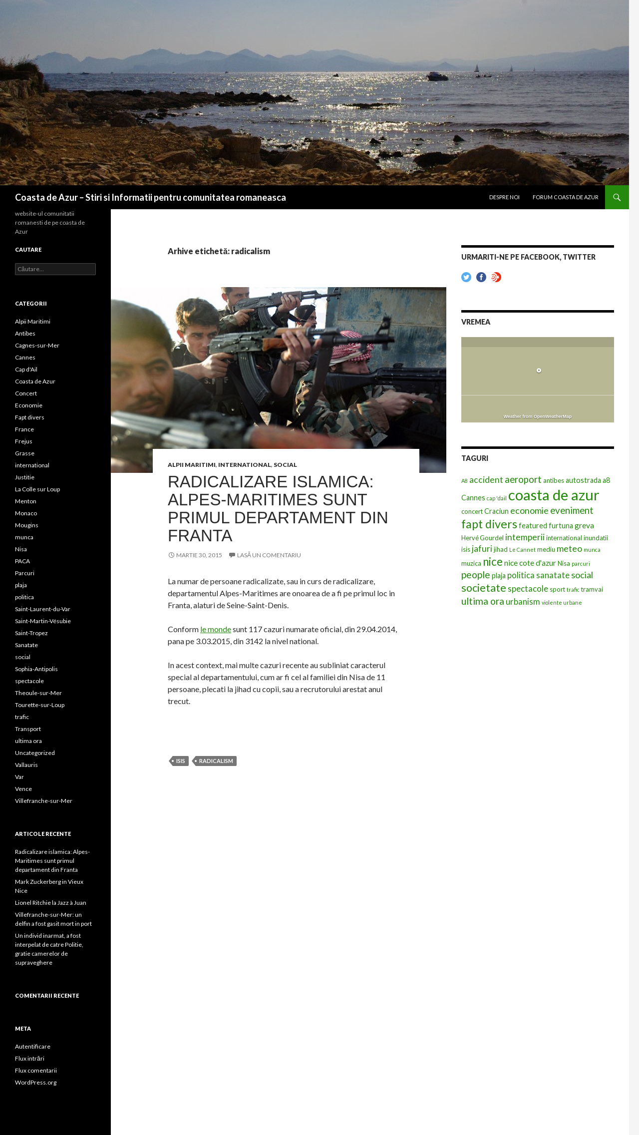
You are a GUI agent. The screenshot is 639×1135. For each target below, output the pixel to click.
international (244, 464)
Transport (28, 729)
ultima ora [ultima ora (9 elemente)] (482, 601)
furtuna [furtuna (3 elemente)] (561, 525)
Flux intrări (29, 1058)
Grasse (24, 453)
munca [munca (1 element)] (592, 549)
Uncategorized (35, 753)
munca (24, 537)
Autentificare (32, 1046)
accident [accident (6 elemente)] (486, 479)
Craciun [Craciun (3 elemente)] (496, 511)
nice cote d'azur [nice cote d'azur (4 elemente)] (530, 562)
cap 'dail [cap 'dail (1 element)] (497, 498)
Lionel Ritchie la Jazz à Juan (50, 902)
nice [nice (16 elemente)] (493, 561)
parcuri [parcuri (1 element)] (581, 563)
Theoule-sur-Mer (38, 693)
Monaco (26, 513)
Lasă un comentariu (269, 555)
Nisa (21, 549)
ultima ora (28, 741)
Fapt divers (29, 417)
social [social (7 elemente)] (582, 574)
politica (24, 597)
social (285, 464)
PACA (22, 561)
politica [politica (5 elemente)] (521, 575)
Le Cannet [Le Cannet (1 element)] (522, 549)
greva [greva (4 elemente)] (584, 525)
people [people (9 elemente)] (475, 574)
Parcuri (24, 573)
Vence (23, 788)
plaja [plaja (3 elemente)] (499, 575)
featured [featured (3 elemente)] (533, 525)
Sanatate (26, 645)
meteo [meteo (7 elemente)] (569, 548)
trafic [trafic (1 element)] (573, 589)
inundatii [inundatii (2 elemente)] (596, 538)
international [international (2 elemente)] (564, 538)
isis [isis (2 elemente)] (465, 549)
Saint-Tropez (31, 633)
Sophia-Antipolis (36, 669)
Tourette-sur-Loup (39, 705)
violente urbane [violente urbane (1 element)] (562, 602)
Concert (26, 393)
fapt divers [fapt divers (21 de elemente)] (489, 524)
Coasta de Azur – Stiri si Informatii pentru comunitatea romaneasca (150, 197)
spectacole (29, 681)
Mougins (26, 525)
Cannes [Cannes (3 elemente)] (473, 497)
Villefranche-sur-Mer (43, 800)
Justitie (24, 477)
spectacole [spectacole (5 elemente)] (528, 589)
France (24, 429)
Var (19, 776)
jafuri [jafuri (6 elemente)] (482, 548)
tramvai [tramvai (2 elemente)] (592, 589)
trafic (22, 717)
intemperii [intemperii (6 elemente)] (525, 537)
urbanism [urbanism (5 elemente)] (523, 602)
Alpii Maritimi (192, 464)
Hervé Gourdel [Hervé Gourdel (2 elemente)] (482, 538)
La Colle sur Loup (37, 489)
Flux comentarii (36, 1070)
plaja (21, 585)
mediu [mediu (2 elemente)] (546, 549)
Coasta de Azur (35, 381)
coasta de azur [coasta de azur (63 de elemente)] (554, 494)
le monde (215, 629)
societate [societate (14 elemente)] (483, 587)
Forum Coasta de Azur (566, 197)
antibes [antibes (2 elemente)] (553, 480)
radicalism (216, 760)
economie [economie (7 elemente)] (529, 510)
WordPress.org (35, 1082)
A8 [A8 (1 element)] (464, 480)
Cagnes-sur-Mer (37, 345)
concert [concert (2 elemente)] (472, 511)
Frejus (23, 441)
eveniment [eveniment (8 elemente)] (572, 510)
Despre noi (504, 197)
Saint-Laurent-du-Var (42, 609)
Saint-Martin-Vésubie (43, 621)
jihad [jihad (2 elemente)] (501, 549)
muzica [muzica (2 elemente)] (471, 563)
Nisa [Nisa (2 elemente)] (564, 563)
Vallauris (26, 764)
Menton (25, 501)
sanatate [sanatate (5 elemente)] (553, 575)
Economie (28, 405)
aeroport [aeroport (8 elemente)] (523, 479)
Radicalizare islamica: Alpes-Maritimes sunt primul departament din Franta (278, 508)
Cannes (25, 357)
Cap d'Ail (26, 369)
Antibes (25, 333)
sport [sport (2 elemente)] (557, 589)
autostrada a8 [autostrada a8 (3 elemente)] (588, 480)
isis (180, 760)
